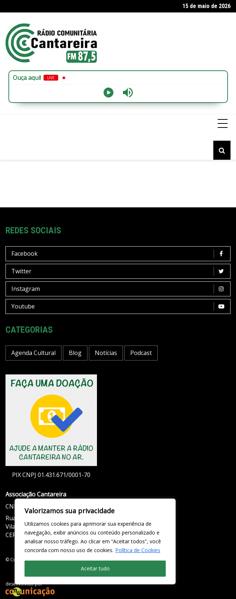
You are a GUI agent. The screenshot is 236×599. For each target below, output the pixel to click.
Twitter (119, 271)
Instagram (119, 289)
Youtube (119, 306)
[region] (95, 541)
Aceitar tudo (95, 568)
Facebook (119, 253)
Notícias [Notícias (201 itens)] (106, 353)
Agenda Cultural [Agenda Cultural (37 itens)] (33, 353)
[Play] (108, 92)
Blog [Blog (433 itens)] (75, 353)
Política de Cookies (137, 550)
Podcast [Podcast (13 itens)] (141, 353)
